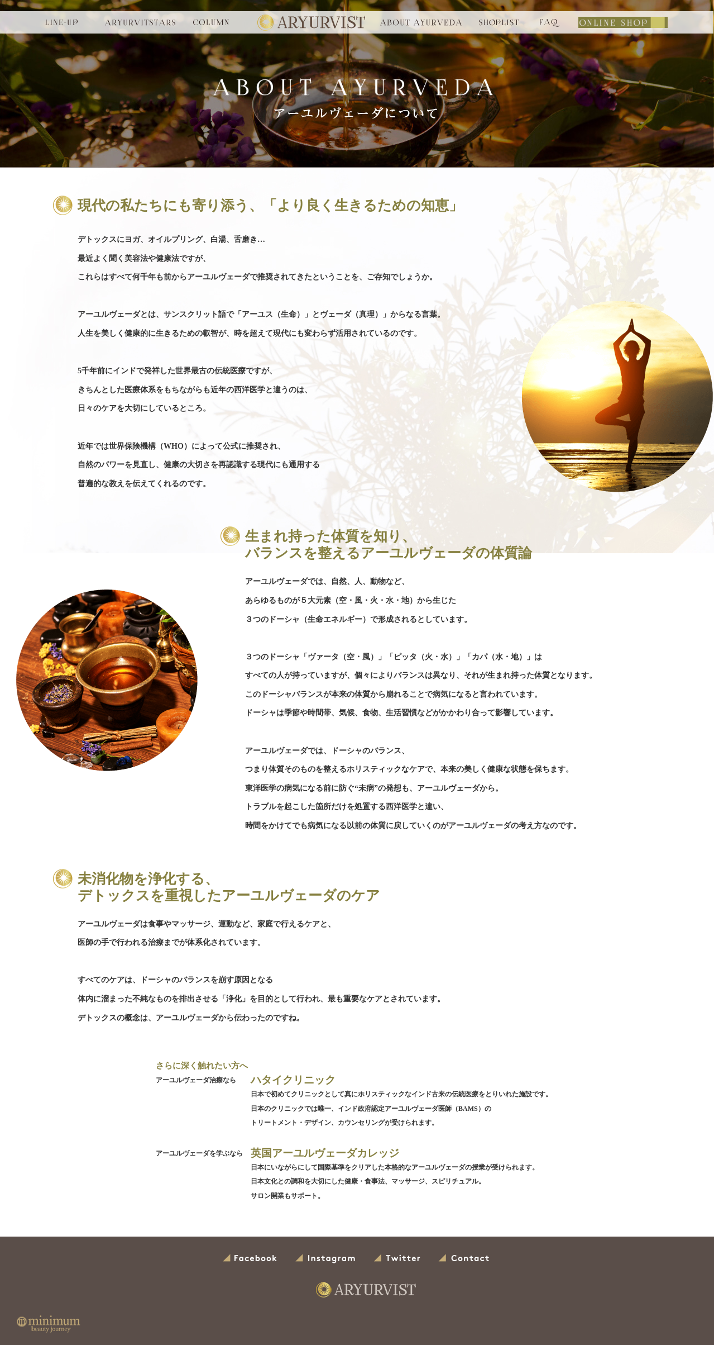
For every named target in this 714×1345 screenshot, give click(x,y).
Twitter (397, 1259)
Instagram (326, 1259)
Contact (464, 1259)
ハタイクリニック (291, 1080)
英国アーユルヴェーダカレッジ (321, 1153)
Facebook (251, 1259)
